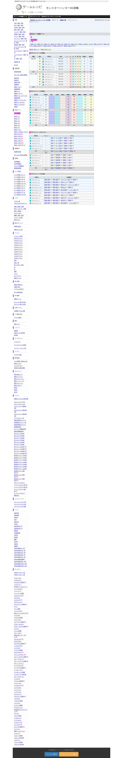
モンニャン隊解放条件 (20, 429)
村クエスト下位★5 (19, 442)
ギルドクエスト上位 (19, 404)
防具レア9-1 (37, 46)
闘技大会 (16, 495)
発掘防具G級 (17, 151)
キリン (16, 606)
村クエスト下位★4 (19, 440)
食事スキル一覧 (18, 229)
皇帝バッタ (64, 182)
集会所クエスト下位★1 (20, 455)
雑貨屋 (16, 330)
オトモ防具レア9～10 (20, 194)
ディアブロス (17, 665)
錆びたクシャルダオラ (20, 613)
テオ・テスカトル (19, 676)
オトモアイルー (18, 365)
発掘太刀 (16, 80)
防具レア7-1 (74, 44)
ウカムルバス (17, 595)
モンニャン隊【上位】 (20, 304)
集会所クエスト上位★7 (20, 468)
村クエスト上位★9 (19, 451)
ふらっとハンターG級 (20, 506)
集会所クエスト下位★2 (20, 457)
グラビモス (17, 615)
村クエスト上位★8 (19, 449)
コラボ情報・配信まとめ (20, 361)
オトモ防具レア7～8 (19, 192)
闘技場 (16, 530)
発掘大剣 (16, 78)
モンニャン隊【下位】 (20, 302)
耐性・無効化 (17, 211)
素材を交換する (18, 284)
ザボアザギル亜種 (19, 643)
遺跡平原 (16, 513)
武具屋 (16, 335)
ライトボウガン (18, 51)
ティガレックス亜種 (19, 672)
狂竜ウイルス (17, 363)
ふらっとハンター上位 (20, 504)
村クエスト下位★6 (19, 444)
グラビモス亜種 (18, 617)
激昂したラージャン (19, 731)
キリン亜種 (17, 609)
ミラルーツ (17, 722)
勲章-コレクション (19, 379)
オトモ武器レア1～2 (19, 175)
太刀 (15, 25)
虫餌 (15, 260)
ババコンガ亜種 (18, 705)
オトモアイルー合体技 (20, 345)
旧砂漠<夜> (17, 528)
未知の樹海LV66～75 (19, 555)
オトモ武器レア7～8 (19, 181)
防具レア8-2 (17, 136)
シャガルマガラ (18, 646)
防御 (52, 138)
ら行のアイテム (18, 256)
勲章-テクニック (18, 383)
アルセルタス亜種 (19, 582)
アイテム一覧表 (18, 236)
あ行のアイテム (18, 238)
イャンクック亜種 (19, 593)
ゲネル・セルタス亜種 (20, 626)
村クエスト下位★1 (19, 433)
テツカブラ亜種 (18, 681)
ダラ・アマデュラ (19, 659)
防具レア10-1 (57, 46)
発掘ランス (17, 91)
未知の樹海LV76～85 (19, 557)
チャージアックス (19, 47)
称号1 (15, 387)
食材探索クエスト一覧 (20, 422)
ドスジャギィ (17, 690)
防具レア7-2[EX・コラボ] (85, 44)
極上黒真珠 (64, 190)
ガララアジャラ (18, 602)
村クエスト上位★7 (19, 446)
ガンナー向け (17, 213)
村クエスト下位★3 (19, 438)
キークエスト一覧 (19, 418)
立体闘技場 (17, 533)
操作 (22, 23)
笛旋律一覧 (17, 62)
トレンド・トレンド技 (20, 348)
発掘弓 (16, 106)
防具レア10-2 (67, 46)
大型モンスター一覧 (19, 572)
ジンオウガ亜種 (18, 650)
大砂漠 (16, 535)
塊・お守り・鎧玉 (19, 265)
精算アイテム (17, 278)
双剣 (15, 29)
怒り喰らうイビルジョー (20, 586)
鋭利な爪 (63, 184)
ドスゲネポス (17, 687)
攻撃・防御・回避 (19, 206)
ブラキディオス (18, 707)
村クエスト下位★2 (19, 435)
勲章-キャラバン (18, 376)
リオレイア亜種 (18, 735)
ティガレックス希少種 (20, 674)
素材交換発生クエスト (20, 420)
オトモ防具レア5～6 (19, 190)
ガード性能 (59, 138)
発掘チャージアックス (20, 100)
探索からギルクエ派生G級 (21, 398)
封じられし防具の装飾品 (20, 155)
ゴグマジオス (17, 639)
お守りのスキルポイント (20, 203)
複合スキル (17, 220)
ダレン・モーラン (19, 663)
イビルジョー (17, 584)
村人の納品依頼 (18, 292)
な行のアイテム (18, 247)
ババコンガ (17, 703)
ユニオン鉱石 (72, 190)
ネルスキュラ (17, 694)
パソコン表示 (51, 754)
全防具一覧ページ (34, 49)
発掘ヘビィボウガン (19, 104)
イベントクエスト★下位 (20, 485)
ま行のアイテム (18, 251)
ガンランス (17, 38)
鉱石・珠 (16, 262)
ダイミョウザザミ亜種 (20, 657)
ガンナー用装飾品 (19, 166)
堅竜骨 (71, 182)
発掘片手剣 (17, 82)
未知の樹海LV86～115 (20, 561)
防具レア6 (67, 44)
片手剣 (16, 27)
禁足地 (16, 544)
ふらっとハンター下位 (20, 502)
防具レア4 (53, 44)
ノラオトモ (17, 341)
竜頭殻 (74, 179)
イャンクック (17, 591)
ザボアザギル (17, 641)
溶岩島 (16, 537)
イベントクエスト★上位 (20, 487)
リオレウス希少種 (19, 744)
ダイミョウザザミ (19, 654)
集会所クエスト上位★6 (20, 466)
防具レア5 (60, 44)
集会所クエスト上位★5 (20, 464)
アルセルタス (17, 580)
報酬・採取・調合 (19, 215)
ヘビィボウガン (18, 54)
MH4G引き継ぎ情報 (19, 368)
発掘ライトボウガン (19, 102)
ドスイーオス (17, 683)
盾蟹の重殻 (56, 179)
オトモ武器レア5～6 (19, 179)
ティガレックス (18, 670)
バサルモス (17, 698)
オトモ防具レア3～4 (19, 188)
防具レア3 (47, 44)
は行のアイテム (18, 249)
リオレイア (17, 733)
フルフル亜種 (17, 715)
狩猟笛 (16, 34)
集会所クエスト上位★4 (20, 462)
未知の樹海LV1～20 (19, 548)
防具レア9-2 (47, 46)
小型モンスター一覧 (19, 574)
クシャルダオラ (18, 611)
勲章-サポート (18, 385)
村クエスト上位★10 (19, 453)
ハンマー (16, 32)
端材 (15, 271)
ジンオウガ (17, 648)
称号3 (15, 392)
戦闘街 (16, 546)
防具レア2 (40, 44)
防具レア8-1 (97, 44)
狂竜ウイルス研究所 (19, 333)
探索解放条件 (17, 427)
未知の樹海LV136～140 (20, 566)
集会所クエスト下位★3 (20, 460)
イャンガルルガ (18, 589)
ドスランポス (17, 692)
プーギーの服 (17, 354)
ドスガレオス (17, 685)
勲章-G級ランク (18, 374)
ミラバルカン (17, 720)
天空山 (16, 524)
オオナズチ (17, 600)
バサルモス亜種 (18, 701)
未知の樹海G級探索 (19, 559)
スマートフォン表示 (69, 754)
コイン (16, 273)
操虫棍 (16, 44)
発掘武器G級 (17, 71)
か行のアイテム (18, 240)
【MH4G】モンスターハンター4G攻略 (40, 20)
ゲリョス (16, 628)
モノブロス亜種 (18, 727)
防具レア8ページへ (46, 49)
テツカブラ (17, 679)
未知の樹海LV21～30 (19, 550)
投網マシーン (17, 299)
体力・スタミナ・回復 (20, 208)
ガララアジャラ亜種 (19, 604)
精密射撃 (58, 155)
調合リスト (17, 324)
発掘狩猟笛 (17, 89)
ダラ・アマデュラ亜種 (20, 661)
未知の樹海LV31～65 (19, 552)
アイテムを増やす (19, 289)
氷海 (15, 519)
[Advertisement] (69, 27)
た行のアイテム (18, 245)
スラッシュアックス (19, 41)
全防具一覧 (63, 20)
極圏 (15, 539)
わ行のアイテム (18, 258)
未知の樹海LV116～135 (20, 563)
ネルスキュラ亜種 (19, 696)
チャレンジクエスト (19, 493)
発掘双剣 (16, 84)
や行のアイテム (18, 254)
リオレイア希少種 (19, 738)
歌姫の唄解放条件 (19, 431)
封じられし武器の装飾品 (20, 75)
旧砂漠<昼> (17, 526)
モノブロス (17, 724)
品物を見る (17, 287)
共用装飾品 (17, 161)
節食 (71, 138)
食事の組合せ (17, 226)
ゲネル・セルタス (19, 624)
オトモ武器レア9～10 (20, 183)
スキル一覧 (17, 201)
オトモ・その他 (18, 217)
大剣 (15, 23)
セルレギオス (17, 652)
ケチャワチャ (17, 620)
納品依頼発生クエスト (20, 424)
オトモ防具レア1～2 (19, 185)
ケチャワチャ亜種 (19, 622)
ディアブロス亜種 (19, 668)
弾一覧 (16, 65)
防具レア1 (33, 44)
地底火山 (16, 522)
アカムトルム (17, 578)
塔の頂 (16, 541)
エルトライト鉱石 (65, 179)
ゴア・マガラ (17, 633)
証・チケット (17, 276)
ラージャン (17, 729)
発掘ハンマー (17, 87)
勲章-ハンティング (19, 381)
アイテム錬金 (17, 317)
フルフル (16, 713)
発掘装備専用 (17, 168)
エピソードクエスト (19, 482)
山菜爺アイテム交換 (19, 311)
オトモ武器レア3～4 (19, 177)
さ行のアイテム (18, 243)
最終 (19, 23)
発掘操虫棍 (17, 98)
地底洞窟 (16, 515)
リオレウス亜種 (18, 742)
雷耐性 (65, 138)
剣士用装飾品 (17, 163)
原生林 (16, 517)
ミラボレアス (17, 718)
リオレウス (17, 740)
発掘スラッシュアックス (20, 95)
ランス (16, 36)
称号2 (15, 390)
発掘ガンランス (18, 93)
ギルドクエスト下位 (19, 402)
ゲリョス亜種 (17, 631)
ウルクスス (17, 598)
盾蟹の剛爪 (47, 179)
